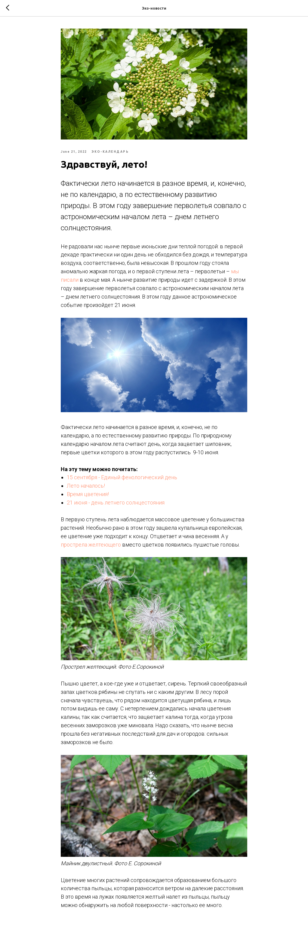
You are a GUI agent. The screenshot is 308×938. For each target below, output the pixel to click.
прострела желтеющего (91, 544)
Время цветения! (88, 494)
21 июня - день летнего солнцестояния (116, 502)
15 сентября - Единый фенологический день (122, 477)
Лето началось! (86, 486)
